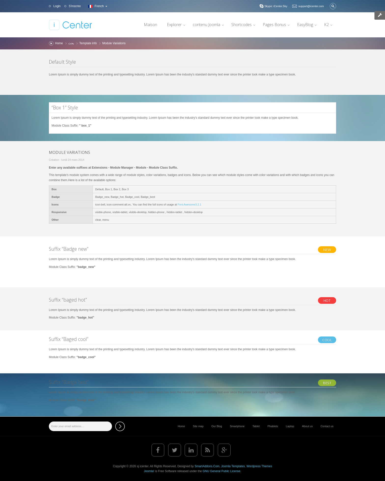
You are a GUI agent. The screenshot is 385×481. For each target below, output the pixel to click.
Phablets (273, 426)
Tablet (256, 426)
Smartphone (237, 426)
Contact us (326, 426)
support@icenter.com (311, 6)
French (97, 6)
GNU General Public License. (222, 471)
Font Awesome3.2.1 (189, 204)
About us (307, 426)
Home (59, 43)
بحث (71, 43)
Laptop (290, 426)
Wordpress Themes (259, 466)
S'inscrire (74, 6)
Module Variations (69, 152)
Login (57, 6)
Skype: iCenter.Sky (275, 6)
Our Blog (216, 426)
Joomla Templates (233, 466)
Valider (333, 6)
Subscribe (120, 426)
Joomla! (149, 471)
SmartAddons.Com (206, 466)
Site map (198, 426)
